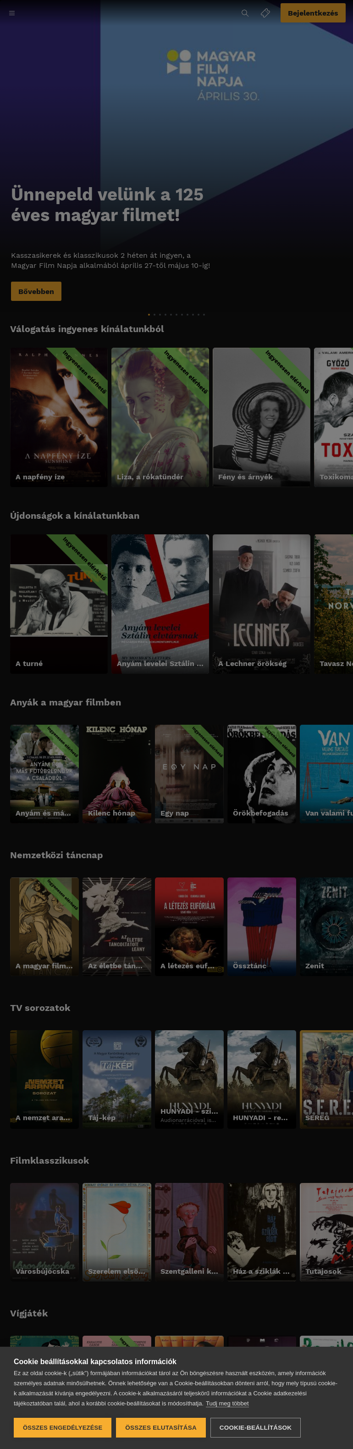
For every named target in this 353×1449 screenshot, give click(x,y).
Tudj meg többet (227, 1403)
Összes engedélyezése (62, 1427)
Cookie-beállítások (256, 1427)
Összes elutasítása (161, 1427)
